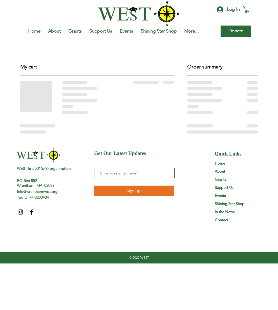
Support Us (224, 187)
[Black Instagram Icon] (20, 212)
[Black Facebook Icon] (31, 212)
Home (220, 163)
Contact (221, 219)
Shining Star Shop (229, 203)
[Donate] (236, 31)
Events (220, 195)
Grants (220, 179)
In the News (224, 211)
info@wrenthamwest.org (37, 191)
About (220, 171)
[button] (247, 9)
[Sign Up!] (134, 191)
